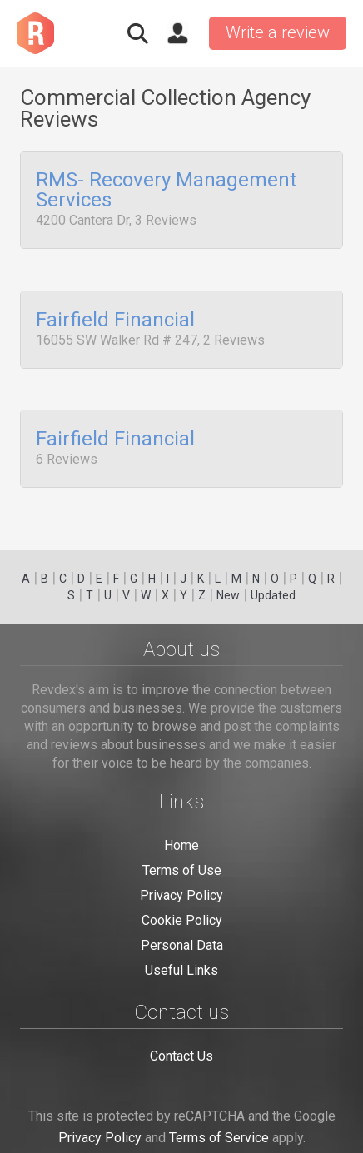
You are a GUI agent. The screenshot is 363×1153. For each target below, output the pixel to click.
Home (181, 845)
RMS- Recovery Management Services (166, 190)
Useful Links (181, 970)
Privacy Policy (181, 895)
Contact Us (181, 1056)
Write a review (278, 32)
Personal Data (182, 945)
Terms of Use (181, 870)
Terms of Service (219, 1138)
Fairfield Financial (115, 315)
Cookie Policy (182, 920)
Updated (273, 595)
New (228, 595)
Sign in (177, 33)
